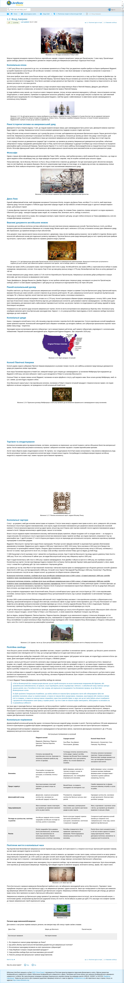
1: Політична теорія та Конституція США (67, 14)
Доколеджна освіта (29, 14)
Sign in (113, 9)
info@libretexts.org (79, 978)
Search (8, 9)
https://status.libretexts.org (21, 980)
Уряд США (45, 14)
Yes (28, 965)
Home (14, 14)
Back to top (10, 959)
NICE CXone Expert (38, 972)
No (35, 965)
